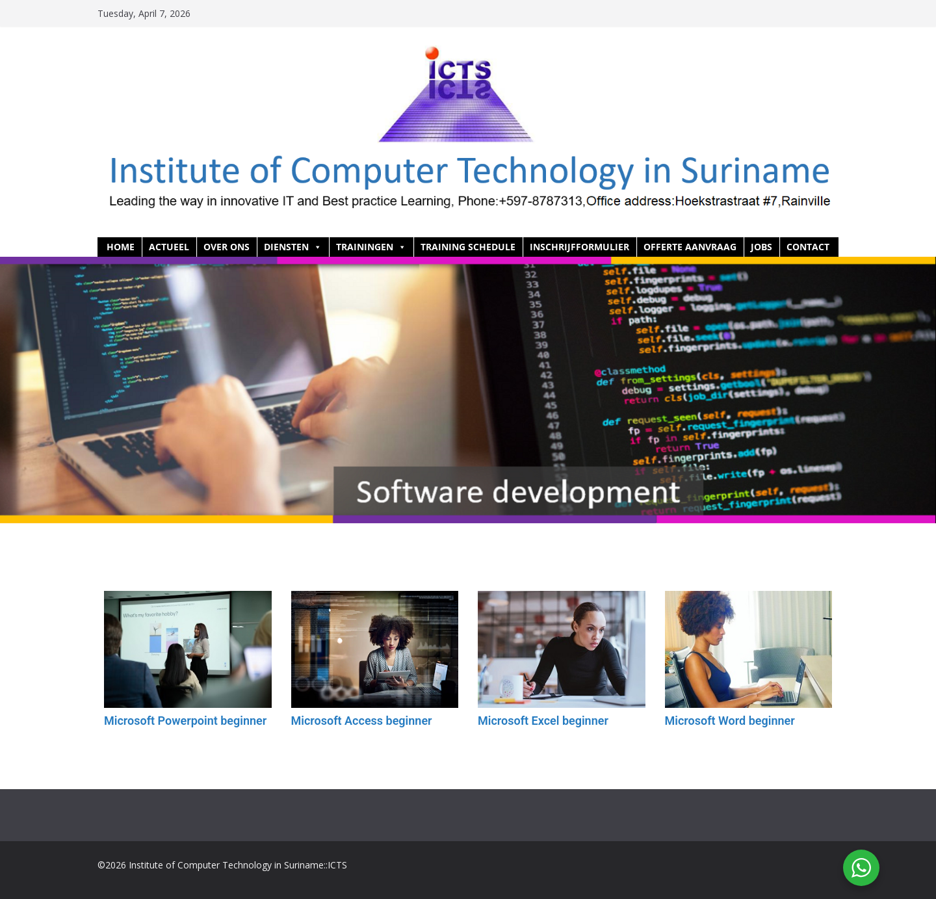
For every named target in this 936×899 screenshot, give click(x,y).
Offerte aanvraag (690, 247)
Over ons (226, 247)
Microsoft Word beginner (730, 720)
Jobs (761, 247)
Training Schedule (468, 247)
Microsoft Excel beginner (543, 720)
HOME (121, 247)
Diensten (293, 247)
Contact (807, 247)
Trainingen (371, 247)
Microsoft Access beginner (361, 720)
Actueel (169, 247)
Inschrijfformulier (579, 247)
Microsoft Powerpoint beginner (185, 720)
